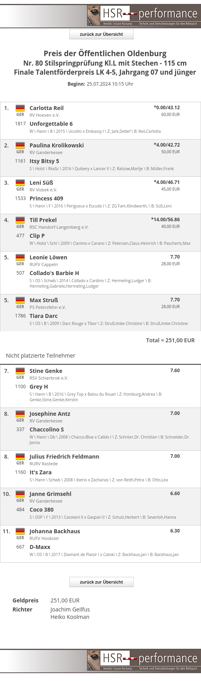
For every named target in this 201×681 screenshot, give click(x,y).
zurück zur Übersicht (101, 34)
